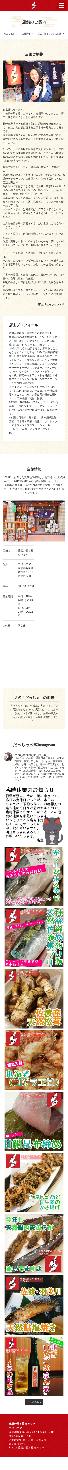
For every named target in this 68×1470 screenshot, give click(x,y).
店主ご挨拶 (9, 33)
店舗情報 (26, 33)
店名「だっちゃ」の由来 (49, 33)
